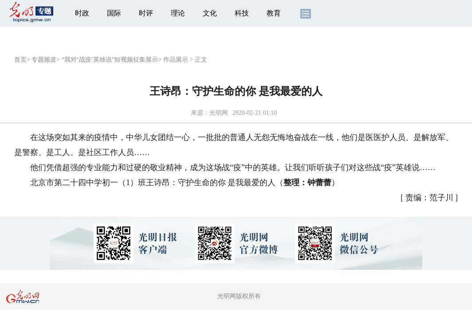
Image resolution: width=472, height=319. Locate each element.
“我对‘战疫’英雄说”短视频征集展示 (110, 59)
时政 (82, 13)
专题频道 (43, 59)
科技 (242, 13)
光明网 (218, 112)
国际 (114, 13)
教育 (274, 13)
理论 (178, 13)
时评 (146, 13)
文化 (210, 13)
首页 (20, 59)
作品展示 (175, 59)
